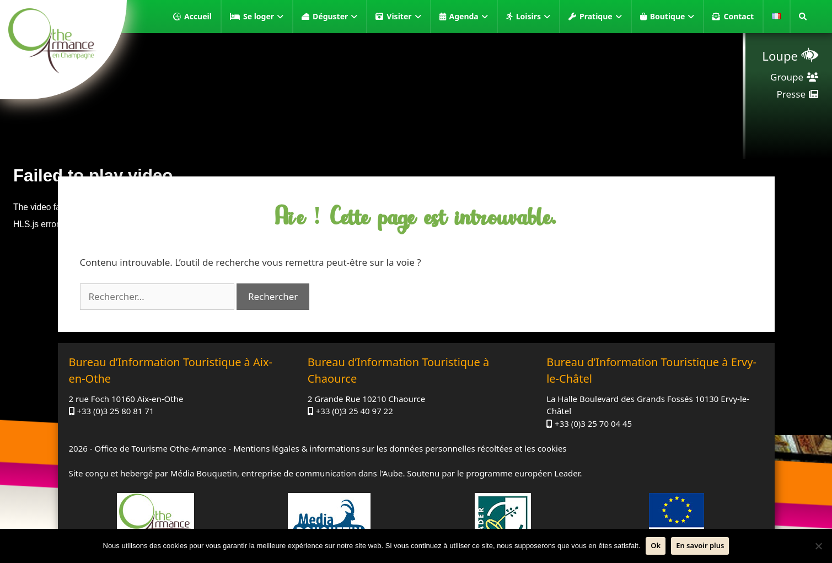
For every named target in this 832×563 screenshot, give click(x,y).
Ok (656, 545)
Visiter (404, 16)
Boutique (672, 16)
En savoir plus (700, 545)
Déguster (335, 16)
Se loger (263, 16)
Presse (791, 94)
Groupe (786, 77)
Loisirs (533, 16)
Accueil (198, 16)
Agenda (468, 16)
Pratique (600, 16)
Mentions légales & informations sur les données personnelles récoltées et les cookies (399, 448)
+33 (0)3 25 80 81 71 (115, 410)
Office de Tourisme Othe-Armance (160, 448)
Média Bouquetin (203, 473)
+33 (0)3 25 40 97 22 (354, 410)
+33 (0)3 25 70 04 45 (593, 423)
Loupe (780, 55)
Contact (738, 16)
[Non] (818, 545)
